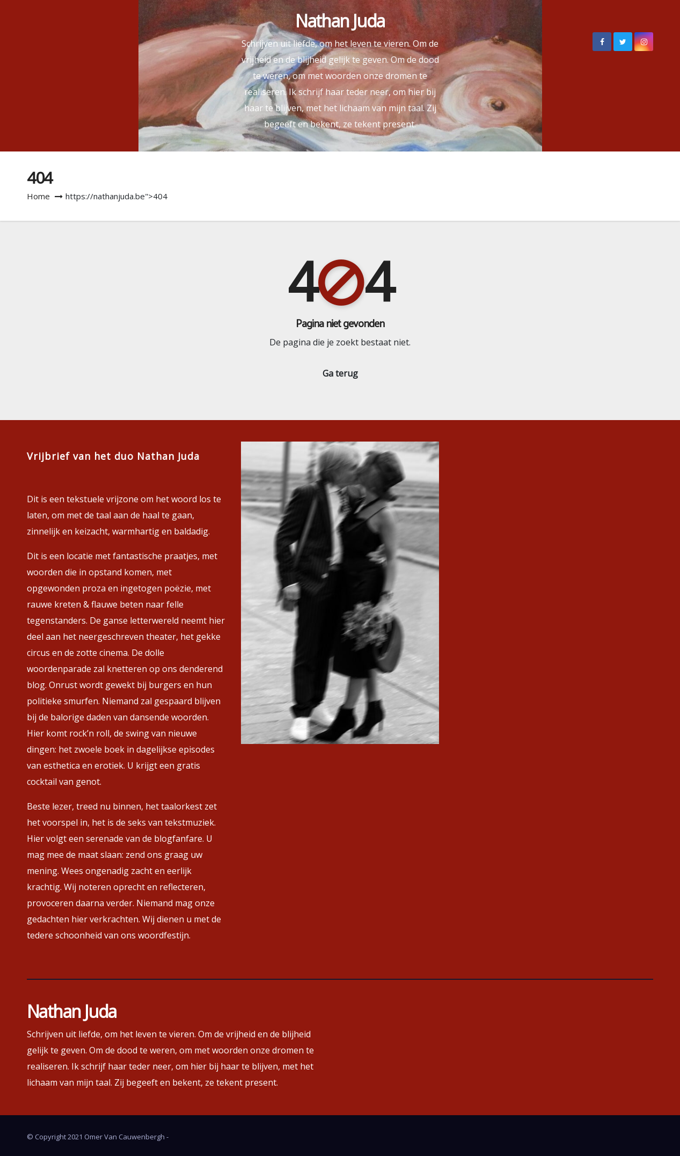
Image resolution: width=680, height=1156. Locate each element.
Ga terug (340, 373)
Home (38, 196)
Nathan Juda (339, 20)
